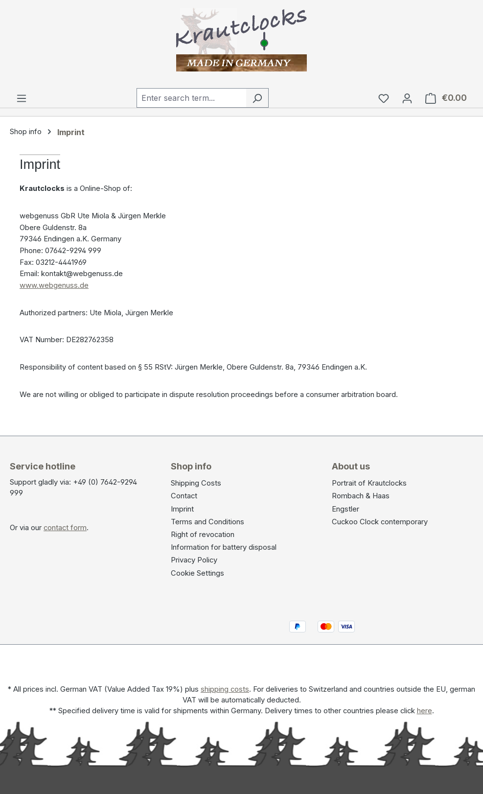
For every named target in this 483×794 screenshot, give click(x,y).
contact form (65, 527)
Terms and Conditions (207, 521)
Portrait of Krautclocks (369, 483)
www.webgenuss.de (54, 285)
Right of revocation (202, 534)
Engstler (345, 509)
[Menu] (21, 98)
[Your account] (407, 98)
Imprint (182, 509)
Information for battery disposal (223, 547)
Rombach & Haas (361, 495)
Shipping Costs (196, 483)
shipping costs (225, 689)
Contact (184, 495)
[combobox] (191, 98)
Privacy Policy (194, 560)
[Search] (257, 98)
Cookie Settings (197, 573)
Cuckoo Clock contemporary (380, 521)
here (424, 710)
